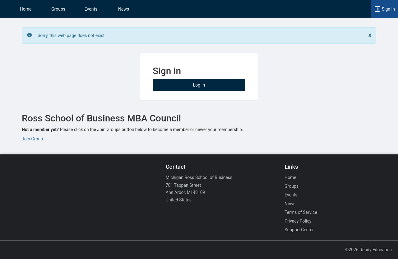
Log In (199, 84)
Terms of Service (301, 212)
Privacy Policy (298, 221)
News (123, 9)
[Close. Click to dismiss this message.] (370, 35)
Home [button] (26, 9)
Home (290, 177)
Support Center (299, 229)
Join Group (32, 138)
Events (91, 9)
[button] (384, 9)
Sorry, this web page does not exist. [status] (72, 35)
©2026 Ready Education (368, 249)
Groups (58, 9)
